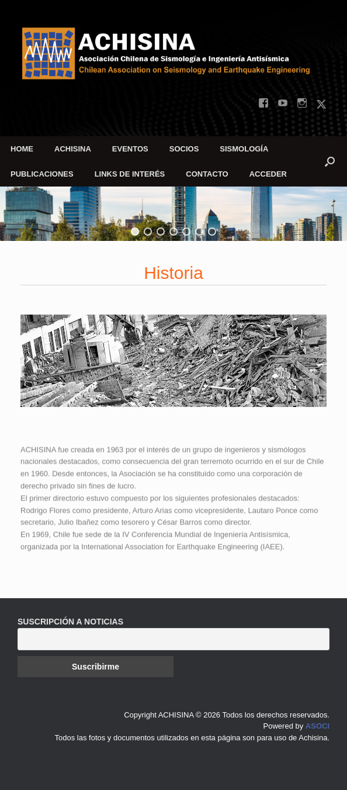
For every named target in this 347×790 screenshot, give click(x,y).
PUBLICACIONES (42, 174)
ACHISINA (72, 148)
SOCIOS (184, 148)
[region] (173, 214)
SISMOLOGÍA (244, 148)
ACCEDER (268, 174)
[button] (330, 161)
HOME (22, 148)
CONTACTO (207, 174)
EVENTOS (130, 148)
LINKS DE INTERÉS (130, 174)
